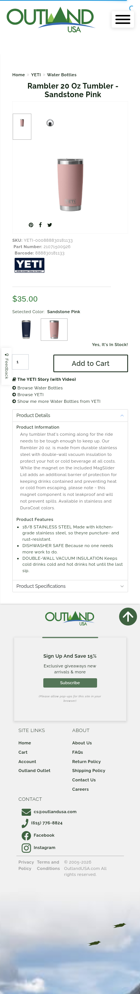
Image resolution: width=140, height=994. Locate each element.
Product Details (33, 415)
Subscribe (70, 682)
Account (28, 761)
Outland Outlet (35, 770)
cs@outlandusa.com (49, 811)
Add (90, 363)
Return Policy (86, 761)
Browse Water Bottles (37, 387)
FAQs (77, 752)
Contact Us (84, 779)
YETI (36, 74)
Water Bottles (62, 74)
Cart (23, 752)
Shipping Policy (89, 770)
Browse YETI (28, 394)
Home (18, 74)
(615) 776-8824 (42, 822)
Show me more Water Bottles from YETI (56, 401)
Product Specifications (41, 586)
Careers (80, 789)
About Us (82, 743)
